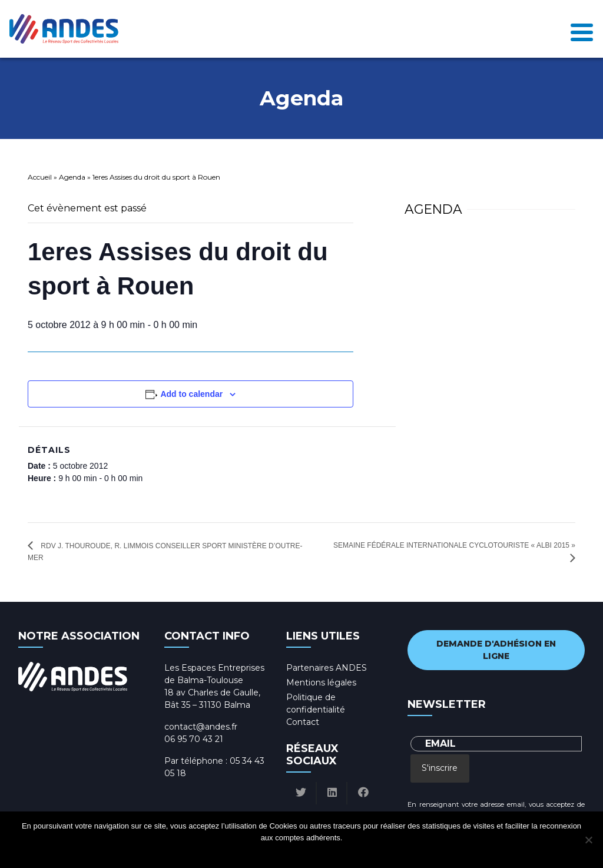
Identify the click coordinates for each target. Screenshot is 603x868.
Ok (257, 853)
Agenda (72, 177)
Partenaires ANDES (326, 667)
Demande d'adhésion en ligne (496, 649)
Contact (302, 722)
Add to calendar (191, 394)
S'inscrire (440, 768)
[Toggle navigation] (582, 29)
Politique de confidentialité (312, 853)
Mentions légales (321, 682)
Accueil (40, 177)
